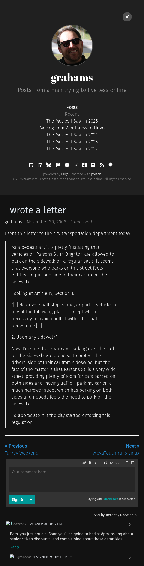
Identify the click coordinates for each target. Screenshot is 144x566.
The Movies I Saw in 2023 (72, 141)
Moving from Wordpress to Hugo (72, 128)
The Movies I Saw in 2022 (72, 148)
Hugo (65, 174)
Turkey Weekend (22, 449)
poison (96, 174)
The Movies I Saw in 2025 (72, 121)
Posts (72, 107)
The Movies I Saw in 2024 (72, 135)
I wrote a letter (35, 210)
